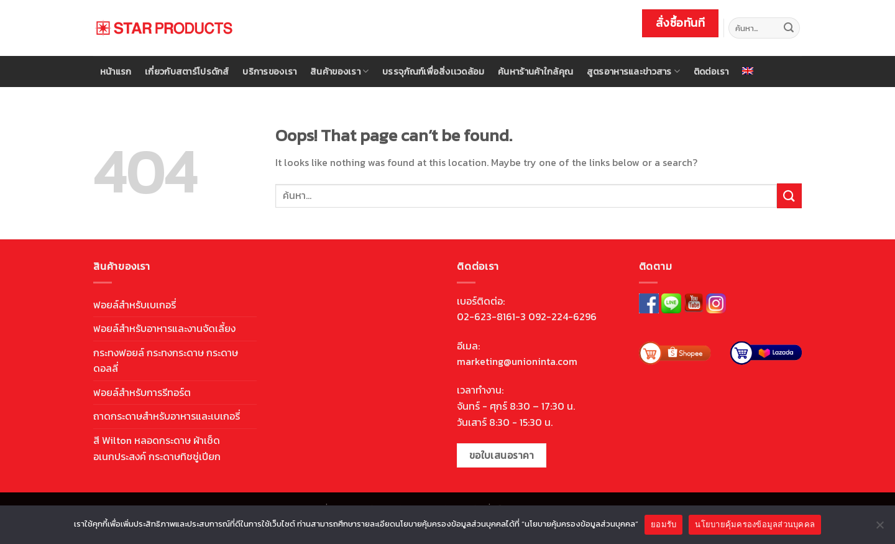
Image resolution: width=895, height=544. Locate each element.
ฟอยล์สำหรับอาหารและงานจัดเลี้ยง (164, 328)
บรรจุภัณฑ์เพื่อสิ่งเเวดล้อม (433, 71)
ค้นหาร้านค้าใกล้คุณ (535, 71)
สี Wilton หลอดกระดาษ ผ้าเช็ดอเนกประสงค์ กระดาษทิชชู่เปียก (157, 448)
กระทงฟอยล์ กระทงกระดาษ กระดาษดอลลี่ (165, 360)
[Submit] (788, 28)
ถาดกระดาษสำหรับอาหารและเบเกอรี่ (166, 415)
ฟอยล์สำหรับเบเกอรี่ (134, 304)
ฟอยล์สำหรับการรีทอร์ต (142, 392)
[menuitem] (748, 71)
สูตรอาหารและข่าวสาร (633, 71)
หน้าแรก (116, 71)
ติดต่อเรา (711, 71)
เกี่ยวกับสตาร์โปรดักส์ (187, 71)
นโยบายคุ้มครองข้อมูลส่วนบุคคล (755, 524)
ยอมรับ (663, 524)
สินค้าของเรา (339, 71)
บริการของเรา (269, 71)
